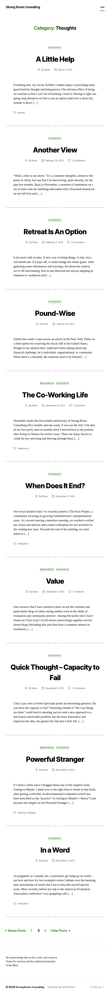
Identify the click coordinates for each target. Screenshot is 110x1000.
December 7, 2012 (55, 595)
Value (55, 583)
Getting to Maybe (26, 817)
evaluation (22, 546)
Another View (55, 150)
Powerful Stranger (55, 762)
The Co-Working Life (55, 396)
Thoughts (55, 48)
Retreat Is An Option (55, 232)
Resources (47, 386)
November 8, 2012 (65, 774)
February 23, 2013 (54, 161)
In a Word (54, 854)
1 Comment (80, 408)
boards (21, 113)
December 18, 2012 (55, 408)
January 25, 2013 (65, 326)
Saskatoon (23, 451)
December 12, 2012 (65, 499)
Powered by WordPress (63, 991)
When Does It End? (55, 488)
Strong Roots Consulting (25, 7)
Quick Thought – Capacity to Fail (55, 675)
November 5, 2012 (65, 865)
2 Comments (79, 161)
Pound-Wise (55, 314)
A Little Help (55, 59)
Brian (47, 70)
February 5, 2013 (54, 243)
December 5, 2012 (54, 692)
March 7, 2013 (65, 70)
